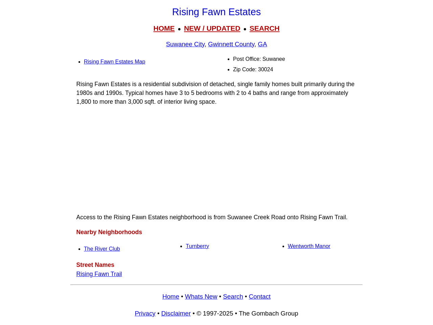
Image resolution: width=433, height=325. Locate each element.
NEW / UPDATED (212, 28)
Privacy (145, 313)
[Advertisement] (216, 159)
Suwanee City (185, 44)
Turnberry (197, 246)
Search (233, 296)
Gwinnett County (231, 44)
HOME (164, 28)
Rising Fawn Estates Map (114, 62)
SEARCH (265, 28)
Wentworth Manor (309, 246)
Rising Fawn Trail (99, 274)
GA (262, 44)
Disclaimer (176, 313)
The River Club (102, 249)
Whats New (201, 296)
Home (170, 296)
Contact (260, 296)
